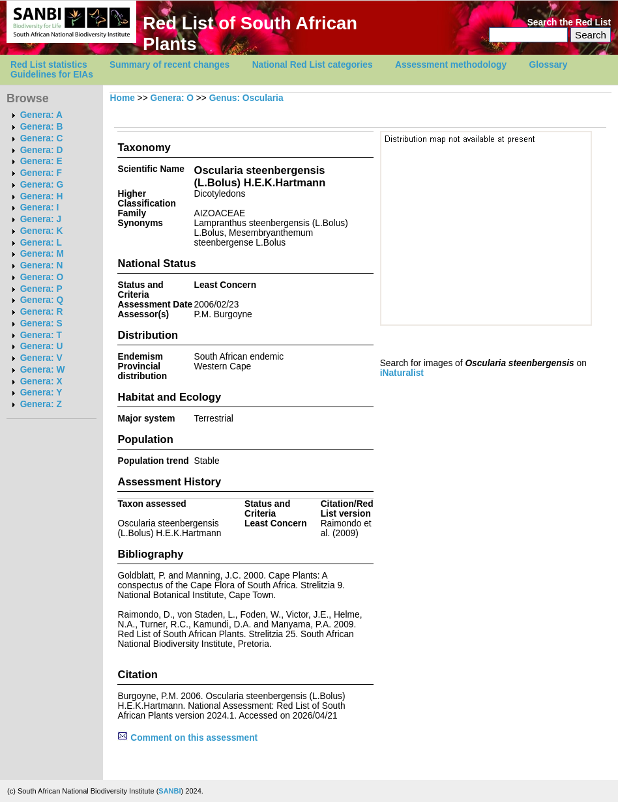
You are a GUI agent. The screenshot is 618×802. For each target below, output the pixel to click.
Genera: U (41, 346)
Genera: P (41, 289)
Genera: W (42, 370)
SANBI (169, 791)
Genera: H (41, 196)
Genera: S (41, 323)
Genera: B (41, 127)
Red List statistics (48, 65)
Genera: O (41, 277)
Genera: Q (41, 300)
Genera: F (41, 173)
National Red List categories (312, 65)
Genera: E (41, 161)
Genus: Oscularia (246, 98)
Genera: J (40, 219)
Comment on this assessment (187, 738)
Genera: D (41, 150)
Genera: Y (41, 392)
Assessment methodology (451, 65)
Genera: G (41, 185)
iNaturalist (402, 373)
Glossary (548, 65)
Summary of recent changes (169, 65)
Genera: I (39, 207)
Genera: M (42, 254)
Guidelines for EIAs (51, 74)
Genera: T (41, 335)
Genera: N (41, 265)
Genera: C (41, 138)
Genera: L (41, 243)
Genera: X (41, 381)
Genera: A (41, 115)
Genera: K (41, 231)
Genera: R (41, 312)
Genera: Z (41, 404)
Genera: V (41, 358)
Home (122, 98)
